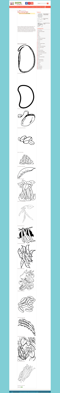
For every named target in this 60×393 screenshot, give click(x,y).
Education (22, 6)
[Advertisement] (27, 20)
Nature (17, 6)
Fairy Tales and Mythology (41, 46)
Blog (38, 35)
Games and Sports (40, 50)
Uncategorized (40, 67)
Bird (38, 34)
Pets (38, 58)
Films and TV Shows (41, 47)
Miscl (37, 6)
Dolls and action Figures (41, 43)
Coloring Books (12, 6)
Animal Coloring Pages (41, 31)
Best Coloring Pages (23, 13)
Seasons (39, 62)
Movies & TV (28, 6)
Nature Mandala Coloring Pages (45, 14)
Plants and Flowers (40, 59)
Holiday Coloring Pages (41, 51)
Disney (39, 42)
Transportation (40, 66)
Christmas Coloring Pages (41, 38)
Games (33, 6)
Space (39, 63)
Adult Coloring (42, 6)
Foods (19, 10)
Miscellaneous (40, 54)
